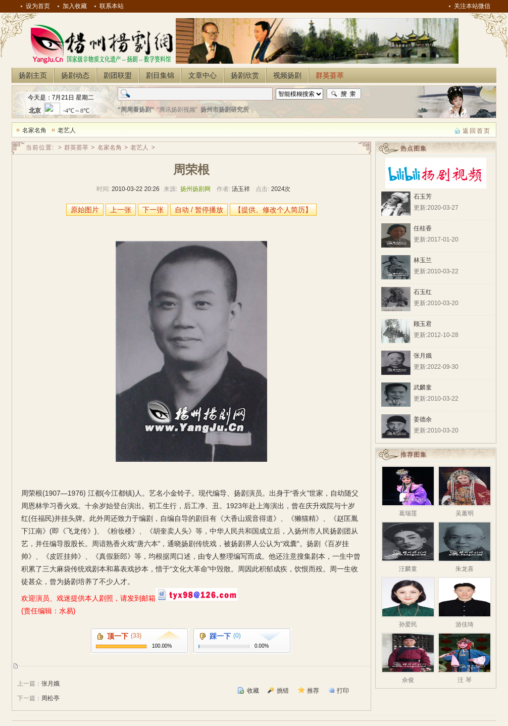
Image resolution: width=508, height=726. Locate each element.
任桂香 (423, 228)
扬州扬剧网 (100, 43)
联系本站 (111, 6)
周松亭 (50, 698)
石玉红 (423, 292)
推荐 (313, 690)
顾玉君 (423, 323)
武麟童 (423, 387)
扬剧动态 (75, 75)
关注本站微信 (472, 6)
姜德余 (423, 419)
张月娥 (50, 683)
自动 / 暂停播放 (199, 210)
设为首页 (38, 6)
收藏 (253, 690)
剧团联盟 (118, 75)
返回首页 (477, 130)
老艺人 (67, 130)
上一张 (120, 210)
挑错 (283, 690)
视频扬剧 (287, 75)
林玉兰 (423, 260)
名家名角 (34, 130)
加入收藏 (75, 6)
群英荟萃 (330, 75)
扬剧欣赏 (245, 75)
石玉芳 (423, 196)
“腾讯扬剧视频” (177, 109)
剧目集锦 (160, 75)
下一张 (153, 210)
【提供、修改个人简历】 (273, 210)
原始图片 (85, 210)
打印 (343, 690)
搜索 (344, 94)
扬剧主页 (33, 75)
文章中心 (202, 75)
